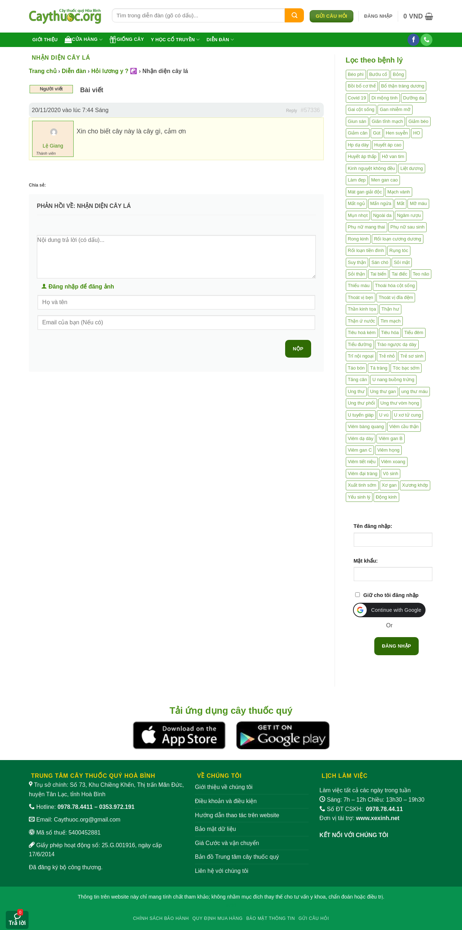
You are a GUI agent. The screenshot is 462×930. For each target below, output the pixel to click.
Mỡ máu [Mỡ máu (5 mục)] (418, 203)
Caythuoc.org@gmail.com (87, 819)
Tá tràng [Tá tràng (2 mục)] (378, 368)
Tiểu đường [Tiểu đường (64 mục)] (360, 344)
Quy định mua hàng (217, 918)
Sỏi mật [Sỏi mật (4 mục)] (402, 262)
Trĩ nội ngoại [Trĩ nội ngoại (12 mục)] (361, 356)
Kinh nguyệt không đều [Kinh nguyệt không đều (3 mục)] (371, 168)
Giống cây (126, 39)
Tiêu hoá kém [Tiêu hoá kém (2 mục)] (362, 332)
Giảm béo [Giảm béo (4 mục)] (418, 121)
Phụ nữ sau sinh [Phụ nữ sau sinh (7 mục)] (408, 227)
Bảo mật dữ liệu (215, 829)
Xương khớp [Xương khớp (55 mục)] (415, 485)
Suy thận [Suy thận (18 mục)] (357, 262)
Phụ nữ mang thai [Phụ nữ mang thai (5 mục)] (366, 227)
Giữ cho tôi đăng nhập (391, 595)
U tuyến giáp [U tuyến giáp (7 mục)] (361, 415)
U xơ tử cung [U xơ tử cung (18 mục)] (407, 415)
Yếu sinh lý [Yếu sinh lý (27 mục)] (359, 497)
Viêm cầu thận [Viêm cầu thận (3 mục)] (404, 426)
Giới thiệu (45, 39)
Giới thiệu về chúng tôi (224, 787)
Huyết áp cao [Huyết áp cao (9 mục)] (387, 145)
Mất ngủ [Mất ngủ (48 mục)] (356, 203)
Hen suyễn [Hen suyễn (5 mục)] (397, 133)
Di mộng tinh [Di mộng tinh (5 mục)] (384, 98)
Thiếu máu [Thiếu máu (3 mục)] (359, 285)
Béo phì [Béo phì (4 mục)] (356, 74)
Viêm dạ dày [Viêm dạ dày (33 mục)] (361, 438)
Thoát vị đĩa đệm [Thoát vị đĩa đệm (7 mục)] (396, 297)
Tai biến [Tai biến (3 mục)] (378, 274)
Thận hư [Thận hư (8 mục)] (390, 309)
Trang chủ (43, 71)
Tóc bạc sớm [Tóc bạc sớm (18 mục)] (406, 368)
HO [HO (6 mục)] (416, 133)
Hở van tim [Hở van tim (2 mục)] (393, 156)
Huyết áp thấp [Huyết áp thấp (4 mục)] (362, 156)
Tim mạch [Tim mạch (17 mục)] (390, 321)
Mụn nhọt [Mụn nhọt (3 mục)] (358, 215)
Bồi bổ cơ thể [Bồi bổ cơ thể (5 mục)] (362, 86)
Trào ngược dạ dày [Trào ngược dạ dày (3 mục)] (397, 344)
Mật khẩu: (366, 561)
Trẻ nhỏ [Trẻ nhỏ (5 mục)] (387, 356)
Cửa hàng (84, 39)
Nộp (298, 348)
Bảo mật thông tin (270, 918)
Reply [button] (291, 110)
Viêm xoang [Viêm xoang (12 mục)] (393, 461)
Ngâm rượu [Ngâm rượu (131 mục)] (409, 215)
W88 (231, 905)
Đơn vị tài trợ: (359, 818)
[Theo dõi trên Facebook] (413, 40)
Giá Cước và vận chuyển (227, 843)
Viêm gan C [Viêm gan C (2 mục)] (360, 450)
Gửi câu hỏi (313, 918)
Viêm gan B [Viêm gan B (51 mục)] (390, 438)
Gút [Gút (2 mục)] (376, 133)
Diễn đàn (220, 39)
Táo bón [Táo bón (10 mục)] (356, 368)
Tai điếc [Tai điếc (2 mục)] (399, 274)
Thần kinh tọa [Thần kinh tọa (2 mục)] (362, 309)
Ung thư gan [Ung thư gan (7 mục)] (383, 391)
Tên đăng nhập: (373, 526)
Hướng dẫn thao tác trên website (237, 815)
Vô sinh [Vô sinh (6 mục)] (390, 473)
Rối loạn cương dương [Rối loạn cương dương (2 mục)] (397, 239)
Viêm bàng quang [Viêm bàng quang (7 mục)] (366, 426)
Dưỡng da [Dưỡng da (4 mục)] (413, 98)
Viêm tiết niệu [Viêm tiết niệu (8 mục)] (362, 461)
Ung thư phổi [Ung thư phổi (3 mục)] (361, 403)
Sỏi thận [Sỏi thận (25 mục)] (356, 274)
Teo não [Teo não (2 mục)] (421, 274)
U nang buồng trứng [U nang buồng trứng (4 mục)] (393, 379)
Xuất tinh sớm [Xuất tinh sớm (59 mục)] (362, 485)
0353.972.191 (117, 807)
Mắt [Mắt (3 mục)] (400, 203)
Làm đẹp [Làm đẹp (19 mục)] (357, 180)
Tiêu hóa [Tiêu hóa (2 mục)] (390, 332)
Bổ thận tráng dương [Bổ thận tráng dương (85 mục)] (402, 86)
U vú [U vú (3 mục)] (383, 415)
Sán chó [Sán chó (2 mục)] (379, 262)
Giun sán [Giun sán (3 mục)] (357, 121)
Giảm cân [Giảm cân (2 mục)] (358, 133)
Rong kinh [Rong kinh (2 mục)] (358, 239)
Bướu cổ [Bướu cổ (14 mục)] (378, 74)
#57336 (310, 110)
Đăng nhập (396, 646)
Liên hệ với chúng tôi (221, 871)
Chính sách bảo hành (161, 918)
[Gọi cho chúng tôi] (426, 40)
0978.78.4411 (75, 807)
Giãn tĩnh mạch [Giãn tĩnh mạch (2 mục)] (387, 121)
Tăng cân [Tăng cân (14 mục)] (357, 379)
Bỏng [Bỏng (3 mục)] (398, 74)
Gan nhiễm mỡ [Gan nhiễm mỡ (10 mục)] (395, 109)
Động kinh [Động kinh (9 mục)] (386, 497)
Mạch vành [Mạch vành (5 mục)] (398, 192)
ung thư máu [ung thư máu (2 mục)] (414, 391)
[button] (378, 16)
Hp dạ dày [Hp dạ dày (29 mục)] (358, 145)
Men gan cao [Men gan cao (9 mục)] (384, 180)
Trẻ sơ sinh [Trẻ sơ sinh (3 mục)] (411, 356)
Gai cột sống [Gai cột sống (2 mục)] (361, 109)
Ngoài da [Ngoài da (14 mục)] (382, 215)
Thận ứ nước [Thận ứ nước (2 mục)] (361, 321)
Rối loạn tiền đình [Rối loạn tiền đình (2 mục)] (366, 250)
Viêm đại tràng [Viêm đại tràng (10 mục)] (363, 473)
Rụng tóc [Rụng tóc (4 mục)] (398, 250)
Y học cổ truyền (175, 39)
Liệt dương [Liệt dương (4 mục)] (411, 168)
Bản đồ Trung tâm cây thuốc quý (237, 857)
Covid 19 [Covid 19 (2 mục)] (357, 98)
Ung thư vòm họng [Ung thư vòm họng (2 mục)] (399, 403)
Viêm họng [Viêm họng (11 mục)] (388, 450)
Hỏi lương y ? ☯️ (114, 71)
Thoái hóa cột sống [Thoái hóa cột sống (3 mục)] (395, 285)
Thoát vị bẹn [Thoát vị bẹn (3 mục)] (360, 297)
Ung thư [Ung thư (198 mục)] (356, 391)
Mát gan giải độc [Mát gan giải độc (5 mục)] (365, 192)
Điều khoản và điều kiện (226, 801)
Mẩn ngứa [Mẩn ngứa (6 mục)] (381, 203)
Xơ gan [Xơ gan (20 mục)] (389, 485)
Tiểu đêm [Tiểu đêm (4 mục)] (413, 332)
